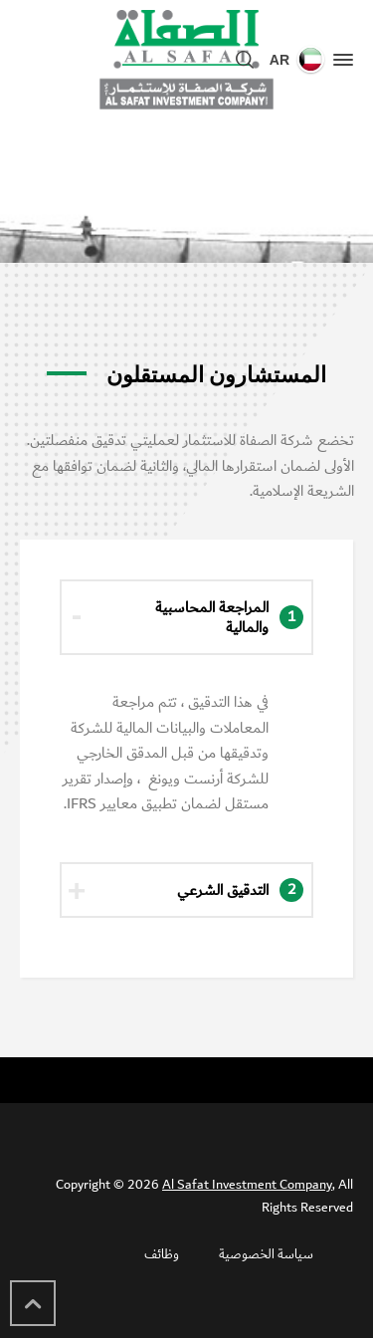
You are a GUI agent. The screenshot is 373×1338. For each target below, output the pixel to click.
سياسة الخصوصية (266, 1254)
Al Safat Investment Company (247, 1185)
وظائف (161, 1254)
